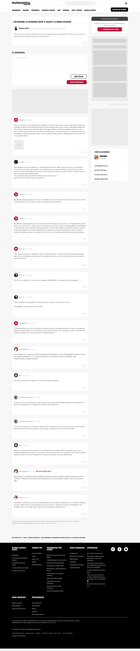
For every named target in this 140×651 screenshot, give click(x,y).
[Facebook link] (119, 552)
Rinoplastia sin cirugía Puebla (55, 568)
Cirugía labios (74, 556)
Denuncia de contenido (18, 611)
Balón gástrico (101, 170)
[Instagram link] (113, 552)
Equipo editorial (16, 608)
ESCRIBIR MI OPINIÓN (119, 9)
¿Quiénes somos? (17, 605)
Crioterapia (73, 564)
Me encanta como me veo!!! (95, 556)
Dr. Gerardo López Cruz (18, 573)
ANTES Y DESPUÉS (77, 10)
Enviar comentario (76, 82)
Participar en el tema (109, 29)
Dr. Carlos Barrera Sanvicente (20, 570)
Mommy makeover (101, 179)
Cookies (37, 635)
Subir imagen (78, 76)
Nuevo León (35, 561)
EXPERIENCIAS (35, 10)
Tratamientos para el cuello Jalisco (57, 562)
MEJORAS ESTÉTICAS (90, 10)
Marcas (34, 611)
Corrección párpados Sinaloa (55, 593)
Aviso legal (57, 635)
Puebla (34, 564)
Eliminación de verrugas (76, 558)
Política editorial (67, 635)
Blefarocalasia (74, 561)
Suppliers (34, 614)
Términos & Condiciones (18, 638)
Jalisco (34, 558)
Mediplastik (15, 557)
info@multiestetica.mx (34, 632)
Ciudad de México (37, 556)
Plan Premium (36, 608)
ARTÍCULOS (66, 10)
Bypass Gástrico (101, 174)
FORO (58, 10)
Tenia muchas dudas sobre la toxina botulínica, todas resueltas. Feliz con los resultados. (96, 567)
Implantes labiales (75, 570)
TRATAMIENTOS (16, 10)
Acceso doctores (36, 605)
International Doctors (38, 616)
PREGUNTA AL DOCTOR (48, 10)
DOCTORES (26, 10)
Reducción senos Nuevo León (55, 565)
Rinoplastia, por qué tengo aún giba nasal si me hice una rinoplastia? (95, 560)
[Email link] (126, 552)
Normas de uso (29, 635)
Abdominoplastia (101, 166)
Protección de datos (18, 635)
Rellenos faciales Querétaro (54, 581)
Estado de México (37, 567)
